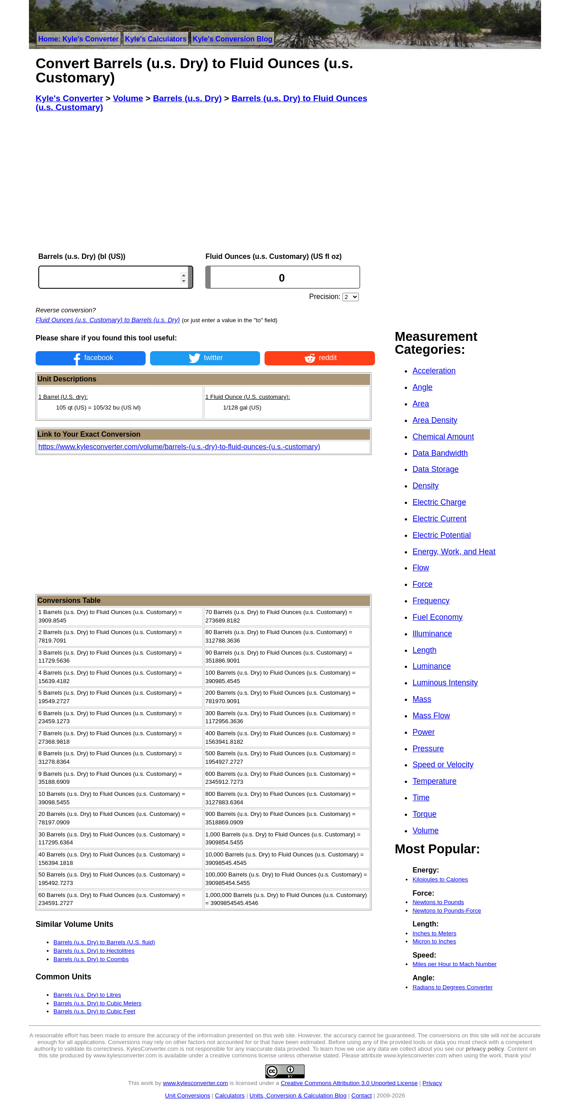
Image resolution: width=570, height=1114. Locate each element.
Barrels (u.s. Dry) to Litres (87, 994)
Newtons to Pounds (438, 902)
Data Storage (435, 469)
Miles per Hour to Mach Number (454, 964)
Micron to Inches (434, 941)
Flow (420, 567)
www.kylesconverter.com (195, 1083)
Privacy (432, 1083)
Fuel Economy (437, 617)
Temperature (434, 781)
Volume (425, 830)
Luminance (431, 666)
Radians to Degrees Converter (452, 987)
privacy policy (485, 1048)
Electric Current (439, 518)
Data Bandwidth (440, 453)
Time (420, 797)
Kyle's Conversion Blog (233, 39)
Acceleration (434, 370)
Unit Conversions (187, 1095)
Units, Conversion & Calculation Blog (297, 1095)
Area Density (434, 420)
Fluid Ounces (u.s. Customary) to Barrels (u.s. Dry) (108, 320)
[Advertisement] (205, 182)
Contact (361, 1095)
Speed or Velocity (442, 764)
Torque (424, 814)
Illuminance (432, 633)
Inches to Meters (434, 933)
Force (422, 584)
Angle (422, 387)
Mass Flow (431, 715)
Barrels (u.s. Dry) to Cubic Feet (94, 1011)
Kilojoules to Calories (440, 879)
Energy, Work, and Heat (453, 551)
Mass (421, 699)
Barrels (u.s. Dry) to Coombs (91, 959)
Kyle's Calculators (156, 39)
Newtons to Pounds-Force (446, 910)
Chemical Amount (443, 436)
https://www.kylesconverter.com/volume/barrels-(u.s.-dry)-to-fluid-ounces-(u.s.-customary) (179, 447)
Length (424, 650)
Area (420, 403)
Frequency (430, 600)
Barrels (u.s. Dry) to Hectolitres (93, 950)
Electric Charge (439, 502)
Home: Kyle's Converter (78, 39)
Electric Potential (441, 535)
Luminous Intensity (445, 682)
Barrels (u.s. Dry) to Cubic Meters (97, 1003)
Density (425, 485)
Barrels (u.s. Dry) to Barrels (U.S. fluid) (104, 942)
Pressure (428, 748)
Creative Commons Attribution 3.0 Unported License (349, 1083)
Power (423, 732)
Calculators (230, 1095)
